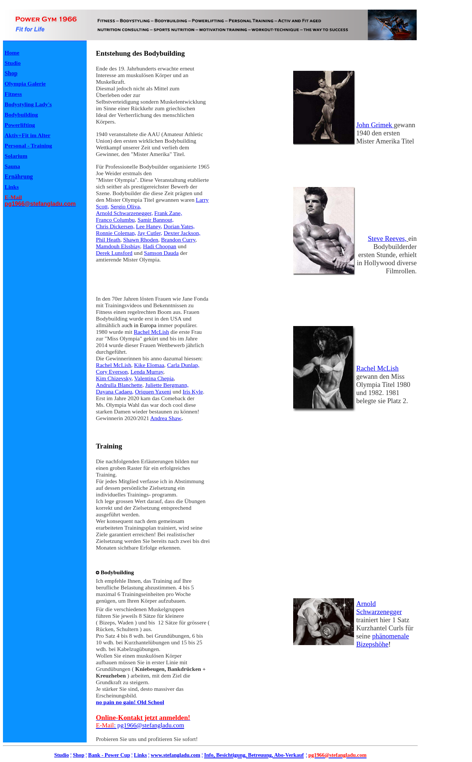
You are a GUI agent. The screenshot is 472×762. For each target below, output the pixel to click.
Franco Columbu (115, 220)
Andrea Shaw (165, 418)
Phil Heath (108, 239)
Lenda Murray (147, 371)
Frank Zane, (168, 213)
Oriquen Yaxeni (153, 391)
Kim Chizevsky (113, 378)
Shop (11, 73)
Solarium (16, 156)
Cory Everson (112, 371)
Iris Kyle (193, 391)
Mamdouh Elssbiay (118, 246)
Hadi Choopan (160, 246)
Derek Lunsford (114, 253)
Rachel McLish (151, 332)
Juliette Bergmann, (167, 385)
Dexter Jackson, (182, 233)
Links (140, 755)
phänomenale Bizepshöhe (382, 640)
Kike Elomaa (149, 365)
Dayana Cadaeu (114, 391)
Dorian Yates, (178, 226)
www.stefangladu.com (175, 755)
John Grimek (375, 125)
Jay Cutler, (150, 233)
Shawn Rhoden (140, 239)
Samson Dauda (161, 253)
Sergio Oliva (125, 206)
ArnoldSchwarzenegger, (124, 213)
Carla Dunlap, (183, 365)
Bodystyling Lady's (28, 104)
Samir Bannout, (156, 220)
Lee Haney (148, 226)
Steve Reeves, (387, 238)
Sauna (12, 166)
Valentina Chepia (154, 378)
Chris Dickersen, (115, 226)
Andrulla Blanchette (119, 385)
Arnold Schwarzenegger (379, 608)
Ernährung (19, 176)
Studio (61, 755)
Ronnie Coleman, (116, 233)
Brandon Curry (178, 239)
